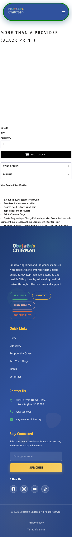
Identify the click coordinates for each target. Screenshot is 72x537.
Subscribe (36, 467)
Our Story (15, 345)
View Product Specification (14, 185)
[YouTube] (34, 489)
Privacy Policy (36, 522)
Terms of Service (36, 529)
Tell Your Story (19, 361)
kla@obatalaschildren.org (28, 419)
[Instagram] (24, 489)
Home (13, 338)
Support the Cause (20, 353)
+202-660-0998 (23, 412)
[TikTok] (45, 489)
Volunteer (15, 376)
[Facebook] (13, 489)
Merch (13, 369)
